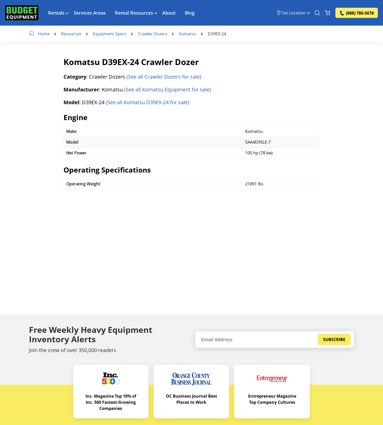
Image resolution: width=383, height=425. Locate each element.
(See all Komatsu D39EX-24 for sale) (147, 102)
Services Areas (90, 13)
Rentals (56, 13)
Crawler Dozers (152, 34)
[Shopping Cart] (327, 12)
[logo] (21, 12)
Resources (71, 34)
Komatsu (187, 34)
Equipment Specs (109, 34)
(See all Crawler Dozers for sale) (163, 76)
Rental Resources (134, 13)
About (169, 13)
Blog (190, 13)
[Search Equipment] (317, 12)
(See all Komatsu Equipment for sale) (167, 89)
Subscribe (334, 339)
